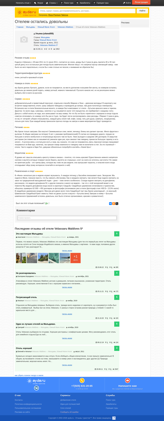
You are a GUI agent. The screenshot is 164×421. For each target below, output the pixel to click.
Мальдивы (30, 27)
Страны (51, 3)
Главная (20, 27)
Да (46, 203)
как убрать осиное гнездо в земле (29, 375)
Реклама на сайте (22, 412)
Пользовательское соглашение (28, 408)
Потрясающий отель (26, 297)
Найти (142, 11)
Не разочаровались (26, 273)
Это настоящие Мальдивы (29, 234)
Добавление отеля (68, 400)
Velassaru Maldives (65, 27)
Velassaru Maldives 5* (49, 45)
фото (75, 257)
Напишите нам (127, 385)
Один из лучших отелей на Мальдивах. (36, 324)
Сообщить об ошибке (69, 412)
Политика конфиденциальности (28, 404)
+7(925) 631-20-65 (81, 385)
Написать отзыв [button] (23, 3)
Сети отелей (65, 408)
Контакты (19, 400)
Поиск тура (66, 3)
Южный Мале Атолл (46, 27)
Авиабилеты (83, 3)
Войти (126, 3)
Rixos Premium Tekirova (58, 15)
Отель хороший (24, 348)
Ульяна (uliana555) (44, 33)
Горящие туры (100, 3)
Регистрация (141, 2)
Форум (38, 3)
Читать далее (67, 251)
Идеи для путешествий (70, 404)
